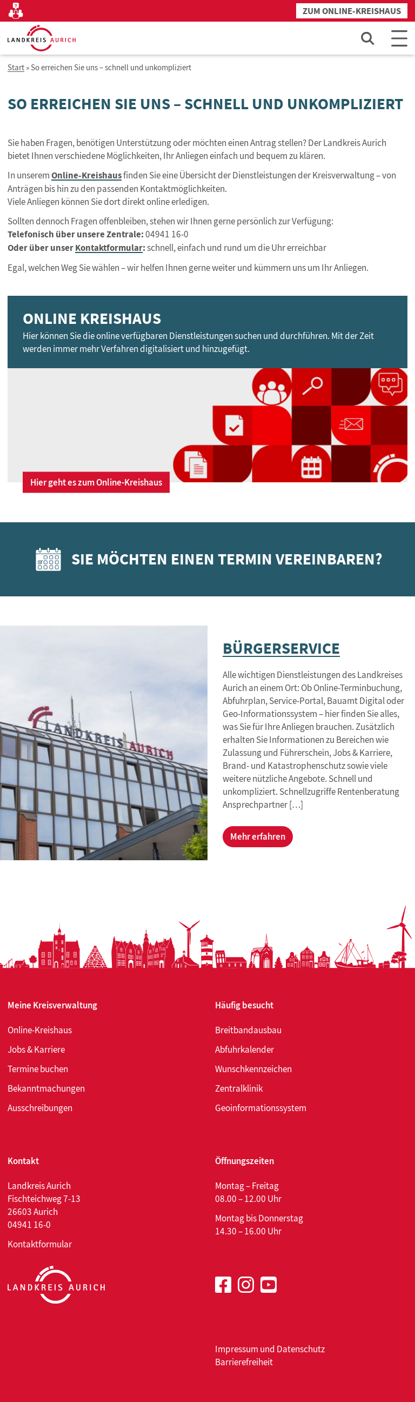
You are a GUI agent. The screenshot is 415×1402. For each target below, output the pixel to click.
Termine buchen (38, 1069)
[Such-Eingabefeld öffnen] (368, 38)
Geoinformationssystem (260, 1108)
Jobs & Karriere (36, 1049)
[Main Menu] (399, 38)
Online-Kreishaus (86, 175)
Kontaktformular (109, 248)
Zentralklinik (239, 1088)
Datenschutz (301, 1349)
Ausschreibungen (40, 1108)
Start (16, 68)
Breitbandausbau (248, 1030)
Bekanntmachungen (46, 1088)
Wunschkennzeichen (253, 1069)
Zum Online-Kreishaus (352, 11)
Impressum (236, 1349)
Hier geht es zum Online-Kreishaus (96, 482)
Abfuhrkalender (244, 1049)
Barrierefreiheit (244, 1362)
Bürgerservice (281, 648)
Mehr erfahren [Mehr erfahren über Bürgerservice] (257, 836)
